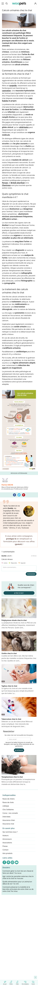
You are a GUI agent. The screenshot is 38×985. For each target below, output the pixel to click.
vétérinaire (24, 127)
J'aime (5, 563)
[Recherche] (7, 3)
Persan (5, 183)
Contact (5, 850)
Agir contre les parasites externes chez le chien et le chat (18, 877)
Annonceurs (7, 839)
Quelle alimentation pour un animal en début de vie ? (17, 883)
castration (6, 90)
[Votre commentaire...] (19, 568)
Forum (33, 982)
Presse (5, 846)
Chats (17, 982)
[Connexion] (35, 3)
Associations (7, 842)
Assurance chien (9, 820)
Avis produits (7, 853)
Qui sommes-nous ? (10, 832)
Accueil (5, 982)
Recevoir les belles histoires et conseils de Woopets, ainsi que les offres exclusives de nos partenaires (19, 744)
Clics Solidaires (25, 982)
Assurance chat (8, 824)
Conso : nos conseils (10, 813)
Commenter (31, 574)
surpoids (13, 85)
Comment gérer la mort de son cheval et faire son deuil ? (18, 872)
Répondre (13, 563)
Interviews (6, 817)
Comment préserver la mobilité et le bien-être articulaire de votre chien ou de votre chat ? (18, 889)
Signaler (22, 563)
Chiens (11, 982)
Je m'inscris (19, 750)
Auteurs (6, 835)
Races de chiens (9, 799)
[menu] (3, 4)
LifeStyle (6, 806)
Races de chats (8, 802)
